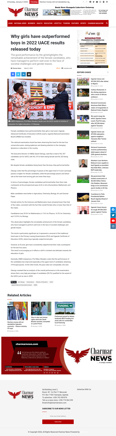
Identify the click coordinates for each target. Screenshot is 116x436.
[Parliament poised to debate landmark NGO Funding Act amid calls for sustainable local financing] (65, 308)
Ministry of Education (42, 282)
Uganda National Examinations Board (22, 285)
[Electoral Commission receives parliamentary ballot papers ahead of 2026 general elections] (83, 150)
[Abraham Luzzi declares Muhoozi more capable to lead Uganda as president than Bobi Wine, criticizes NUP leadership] (83, 163)
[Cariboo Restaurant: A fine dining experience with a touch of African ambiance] (83, 93)
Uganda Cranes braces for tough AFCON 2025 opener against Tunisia (99, 209)
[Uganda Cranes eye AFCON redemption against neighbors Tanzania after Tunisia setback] (83, 135)
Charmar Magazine (95, 23)
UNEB (35, 285)
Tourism (66, 23)
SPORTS (83, 23)
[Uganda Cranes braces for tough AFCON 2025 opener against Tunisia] (83, 210)
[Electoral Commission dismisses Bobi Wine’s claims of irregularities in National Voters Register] (83, 106)
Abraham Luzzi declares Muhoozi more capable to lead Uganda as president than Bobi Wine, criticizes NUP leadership (99, 165)
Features (75, 23)
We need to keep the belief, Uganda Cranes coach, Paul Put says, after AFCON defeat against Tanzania (98, 121)
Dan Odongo (21, 282)
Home (10, 23)
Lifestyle (58, 23)
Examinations (30, 282)
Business (31, 23)
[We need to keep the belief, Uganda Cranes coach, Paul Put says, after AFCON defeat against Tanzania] (83, 119)
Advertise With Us (84, 389)
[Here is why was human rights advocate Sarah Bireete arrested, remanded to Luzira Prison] (41, 308)
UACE (51, 282)
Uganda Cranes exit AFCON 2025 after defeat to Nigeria (99, 81)
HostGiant (84, 432)
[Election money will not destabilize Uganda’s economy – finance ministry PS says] (17, 311)
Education (48, 23)
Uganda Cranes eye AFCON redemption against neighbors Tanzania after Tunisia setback (98, 136)
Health (40, 23)
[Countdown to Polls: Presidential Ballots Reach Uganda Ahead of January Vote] (83, 197)
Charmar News (16, 68)
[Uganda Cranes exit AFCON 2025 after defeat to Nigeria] (83, 82)
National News (20, 23)
